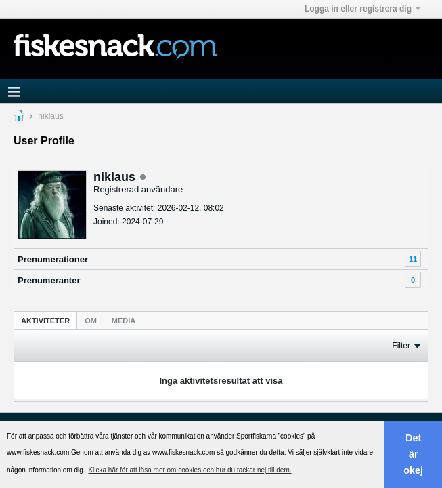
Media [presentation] (123, 321)
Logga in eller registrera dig (362, 9)
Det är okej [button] (413, 454)
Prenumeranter (49, 280)
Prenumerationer (53, 259)
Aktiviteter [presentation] (45, 321)
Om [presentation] (91, 321)
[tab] (45, 320)
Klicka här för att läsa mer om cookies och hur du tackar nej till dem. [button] (189, 470)
